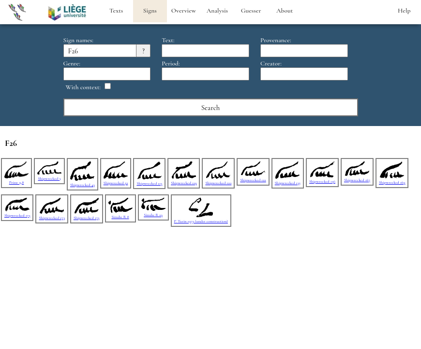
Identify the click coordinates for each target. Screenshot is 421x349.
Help (404, 11)
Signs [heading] (150, 11)
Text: (168, 40)
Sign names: (78, 40)
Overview (183, 11)
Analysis (217, 11)
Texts (116, 11)
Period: (171, 63)
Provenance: (275, 40)
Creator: (271, 63)
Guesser (251, 11)
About (284, 11)
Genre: (71, 63)
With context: (83, 87)
